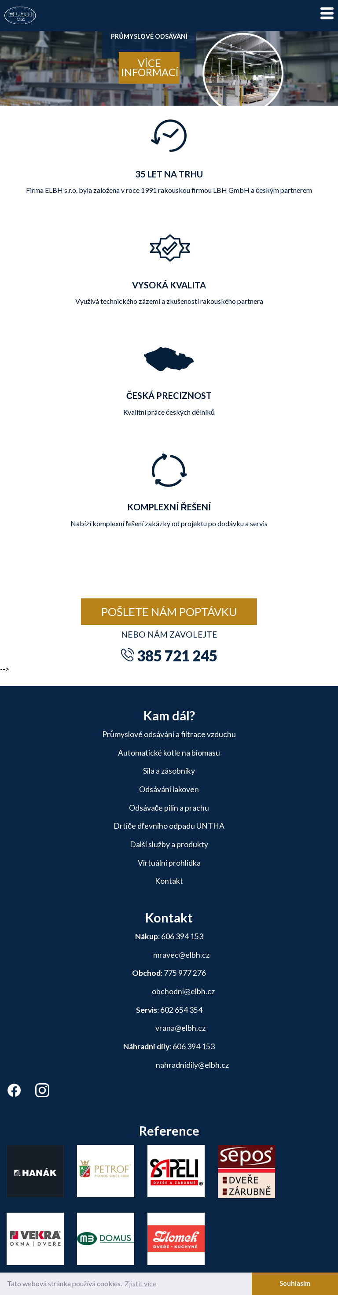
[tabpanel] (169, 66)
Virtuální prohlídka (169, 862)
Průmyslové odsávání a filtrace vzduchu (169, 734)
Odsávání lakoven (169, 789)
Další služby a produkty (169, 844)
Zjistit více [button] (140, 1283)
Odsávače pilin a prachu (169, 807)
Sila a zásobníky (169, 770)
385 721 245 (177, 655)
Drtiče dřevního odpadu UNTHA (169, 825)
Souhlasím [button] (294, 1283)
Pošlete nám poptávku (169, 611)
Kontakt (169, 880)
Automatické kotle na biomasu (169, 752)
